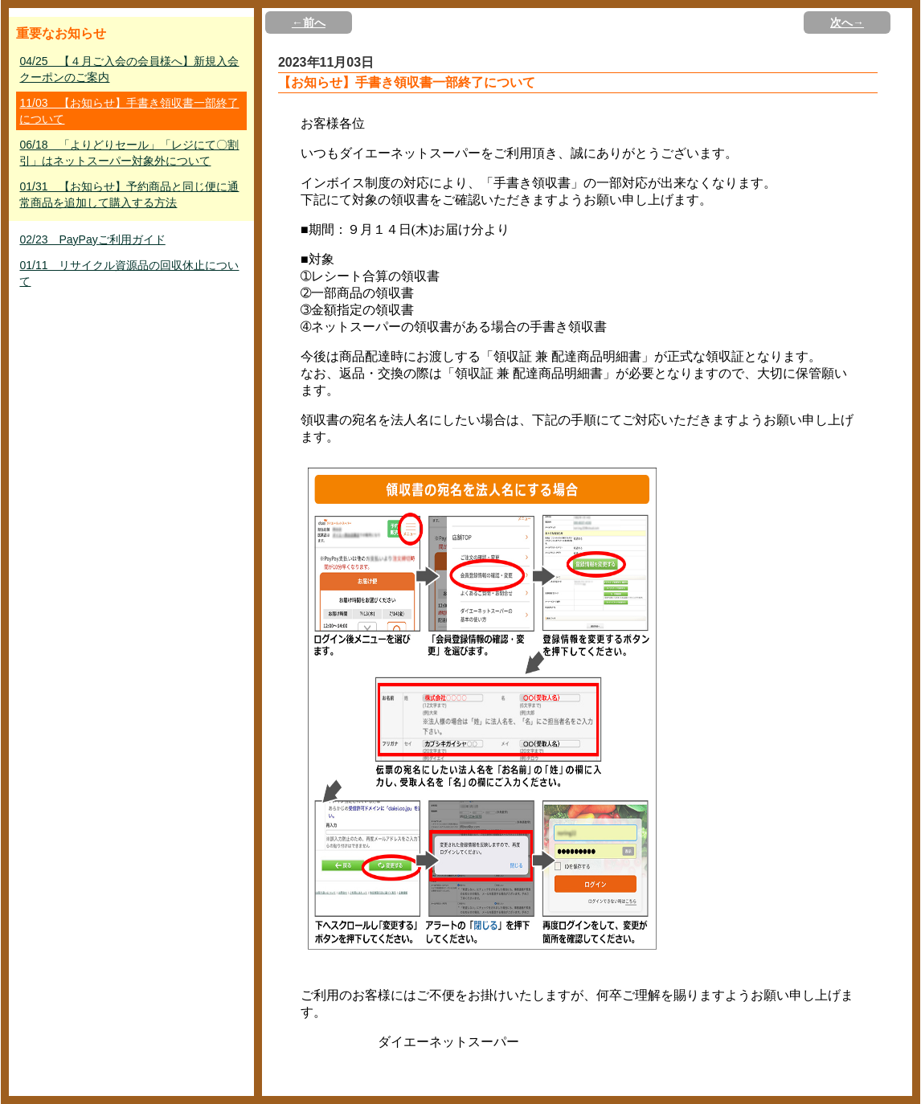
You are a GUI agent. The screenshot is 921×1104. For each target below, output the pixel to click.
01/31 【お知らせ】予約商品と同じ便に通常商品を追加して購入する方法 (129, 194)
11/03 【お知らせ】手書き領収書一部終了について (129, 110)
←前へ (308, 22)
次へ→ (847, 22)
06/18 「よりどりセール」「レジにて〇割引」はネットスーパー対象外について (129, 152)
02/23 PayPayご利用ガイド (92, 239)
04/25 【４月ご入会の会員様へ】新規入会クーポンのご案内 (129, 69)
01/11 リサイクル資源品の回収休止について (129, 273)
